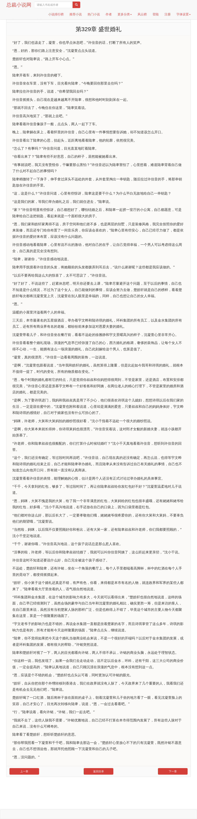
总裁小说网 (18, 5)
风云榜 (142, 14)
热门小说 (94, 14)
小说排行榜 (56, 14)
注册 (167, 14)
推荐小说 (75, 14)
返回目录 (98, 771)
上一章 (24, 771)
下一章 (173, 771)
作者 (109, 14)
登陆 (156, 14)
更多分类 (125, 14)
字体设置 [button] (183, 14)
